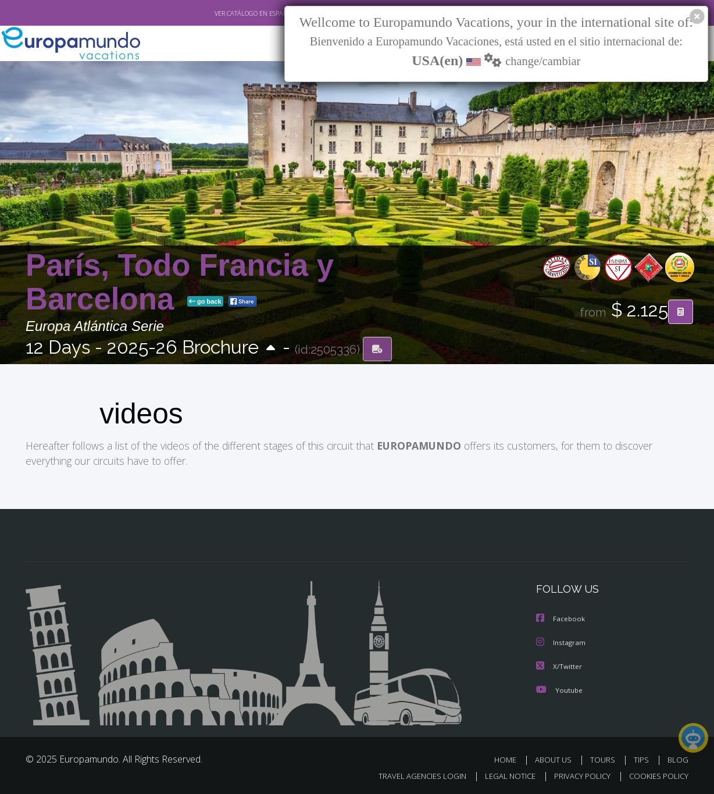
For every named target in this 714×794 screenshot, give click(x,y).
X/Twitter (559, 665)
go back (205, 301)
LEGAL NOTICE (502, 774)
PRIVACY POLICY (577, 774)
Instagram (561, 642)
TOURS (605, 758)
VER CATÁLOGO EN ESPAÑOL (228, 13)
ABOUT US (556, 758)
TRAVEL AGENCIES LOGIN (411, 774)
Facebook (561, 618)
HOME (509, 758)
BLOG (677, 758)
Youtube (559, 688)
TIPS (642, 758)
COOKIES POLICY (656, 774)
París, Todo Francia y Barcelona (180, 282)
